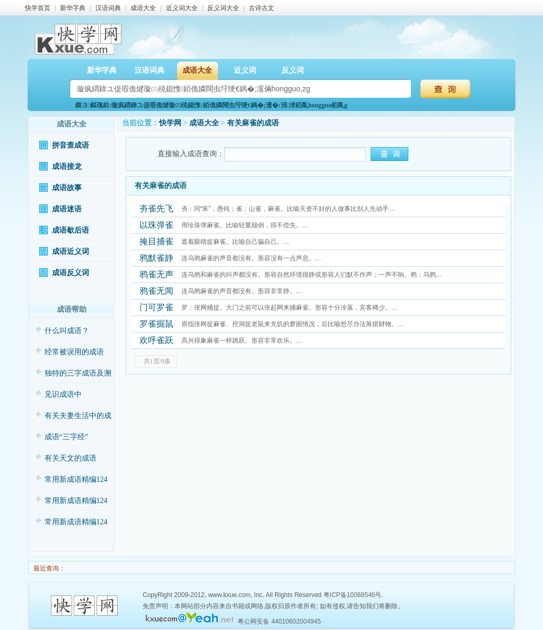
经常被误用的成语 (74, 352)
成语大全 (143, 8)
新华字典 (72, 8)
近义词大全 (182, 8)
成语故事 (67, 188)
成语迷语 (67, 209)
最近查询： (48, 568)
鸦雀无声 (156, 274)
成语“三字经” (66, 437)
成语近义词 (70, 252)
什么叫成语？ (67, 331)
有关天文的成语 (71, 458)
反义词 (293, 70)
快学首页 (37, 8)
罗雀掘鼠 (156, 323)
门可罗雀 (156, 307)
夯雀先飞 (156, 208)
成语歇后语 (70, 230)
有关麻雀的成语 (253, 123)
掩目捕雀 (156, 241)
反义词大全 (223, 8)
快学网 (170, 123)
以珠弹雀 (156, 224)
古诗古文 (261, 8)
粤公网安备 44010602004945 (279, 621)
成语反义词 (70, 273)
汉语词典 (108, 8)
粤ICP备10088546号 (352, 595)
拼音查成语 (70, 145)
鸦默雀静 (156, 257)
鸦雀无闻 (156, 290)
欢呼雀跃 (156, 340)
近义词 (245, 70)
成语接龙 (67, 167)
